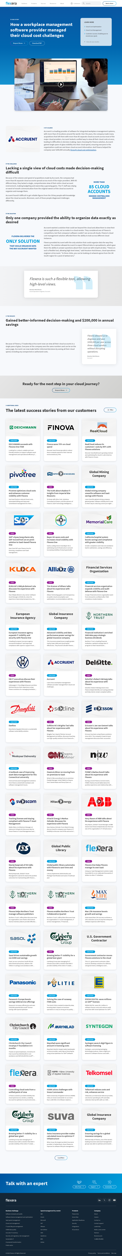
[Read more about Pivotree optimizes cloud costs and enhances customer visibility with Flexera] (23, 486)
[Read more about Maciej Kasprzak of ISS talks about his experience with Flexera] (23, 860)
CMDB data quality (11, 1229)
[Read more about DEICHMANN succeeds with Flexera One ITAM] (23, 438)
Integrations (75, 1226)
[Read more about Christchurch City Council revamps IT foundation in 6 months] (23, 1038)
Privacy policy (92, 1253)
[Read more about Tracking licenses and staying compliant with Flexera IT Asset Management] (23, 814)
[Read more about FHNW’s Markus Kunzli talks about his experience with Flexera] (99, 767)
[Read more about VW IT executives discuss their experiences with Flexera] (23, 673)
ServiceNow (44, 1229)
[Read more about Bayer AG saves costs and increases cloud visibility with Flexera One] (61, 532)
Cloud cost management (13, 1223)
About (96, 1214)
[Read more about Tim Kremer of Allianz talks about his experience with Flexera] (61, 581)
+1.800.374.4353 (98, 1239)
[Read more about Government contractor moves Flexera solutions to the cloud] (99, 949)
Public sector (9, 1245)
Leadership (97, 1226)
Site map (113, 1253)
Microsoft (43, 1220)
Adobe (42, 1242)
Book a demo (109, 3)
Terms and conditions (104, 1253)
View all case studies (91, 42)
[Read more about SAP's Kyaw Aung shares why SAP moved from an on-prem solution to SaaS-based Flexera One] (23, 534)
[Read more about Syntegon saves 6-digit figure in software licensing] (99, 1037)
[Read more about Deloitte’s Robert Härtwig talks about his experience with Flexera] (99, 674)
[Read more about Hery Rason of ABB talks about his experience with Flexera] (99, 813)
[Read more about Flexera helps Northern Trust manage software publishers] (23, 906)
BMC (42, 1239)
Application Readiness (78, 1220)
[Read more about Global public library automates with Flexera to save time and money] (61, 860)
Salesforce (43, 1236)
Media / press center (100, 1229)
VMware (43, 1226)
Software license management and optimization (19, 1217)
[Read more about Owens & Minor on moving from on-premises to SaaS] (61, 766)
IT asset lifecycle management (14, 1226)
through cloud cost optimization (83, 150)
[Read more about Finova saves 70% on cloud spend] (61, 438)
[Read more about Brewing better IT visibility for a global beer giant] (61, 949)
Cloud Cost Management (93, 30)
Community (108, 1187)
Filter (110, 410)
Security (74, 1223)
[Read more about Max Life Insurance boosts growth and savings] (99, 906)
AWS (42, 1233)
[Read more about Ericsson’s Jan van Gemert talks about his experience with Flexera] (99, 721)
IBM (42, 1214)
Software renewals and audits (14, 1214)
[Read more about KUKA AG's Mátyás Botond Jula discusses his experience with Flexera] (23, 581)
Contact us (97, 1220)
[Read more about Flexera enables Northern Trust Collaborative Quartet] (61, 906)
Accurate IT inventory (12, 1233)
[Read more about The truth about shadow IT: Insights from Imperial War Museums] (61, 486)
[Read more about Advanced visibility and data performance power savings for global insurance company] (61, 628)
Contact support (99, 1223)
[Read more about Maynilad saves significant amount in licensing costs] (61, 1037)
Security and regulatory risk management (17, 1236)
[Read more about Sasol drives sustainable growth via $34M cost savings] (23, 949)
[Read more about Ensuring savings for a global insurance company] (99, 1128)
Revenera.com (98, 1236)
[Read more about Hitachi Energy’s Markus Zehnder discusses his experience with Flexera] (61, 814)
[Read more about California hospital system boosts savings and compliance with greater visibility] (99, 531)
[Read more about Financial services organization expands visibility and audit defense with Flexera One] (99, 581)
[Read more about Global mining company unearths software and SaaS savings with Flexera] (99, 486)
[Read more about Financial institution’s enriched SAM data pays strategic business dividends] (99, 628)
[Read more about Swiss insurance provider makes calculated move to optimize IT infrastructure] (61, 1129)
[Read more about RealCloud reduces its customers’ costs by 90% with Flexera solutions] (99, 439)
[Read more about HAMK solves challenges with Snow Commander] (61, 1084)
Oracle (42, 1217)
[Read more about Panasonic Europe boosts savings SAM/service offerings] (23, 993)
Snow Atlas (75, 1217)
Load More (61, 1158)
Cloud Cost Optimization (93, 27)
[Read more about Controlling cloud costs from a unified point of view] (23, 1084)
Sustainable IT (10, 1239)
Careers (96, 1217)
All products (75, 1229)
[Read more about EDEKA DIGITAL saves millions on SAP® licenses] (99, 993)
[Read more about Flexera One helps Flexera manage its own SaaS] (99, 859)
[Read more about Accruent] (61, 672)
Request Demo (18, 43)
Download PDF (37, 43)
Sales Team (78, 1187)
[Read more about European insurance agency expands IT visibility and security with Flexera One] (23, 628)
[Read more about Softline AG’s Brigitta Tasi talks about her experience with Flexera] (61, 721)
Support (93, 1187)
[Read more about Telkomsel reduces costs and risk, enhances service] (99, 1084)
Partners (96, 1233)
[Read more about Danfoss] (23, 717)
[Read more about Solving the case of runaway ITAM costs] (61, 993)
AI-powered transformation (13, 1242)
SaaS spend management (13, 1220)
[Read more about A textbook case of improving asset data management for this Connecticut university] (23, 767)
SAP (42, 1223)
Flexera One (75, 1214)
